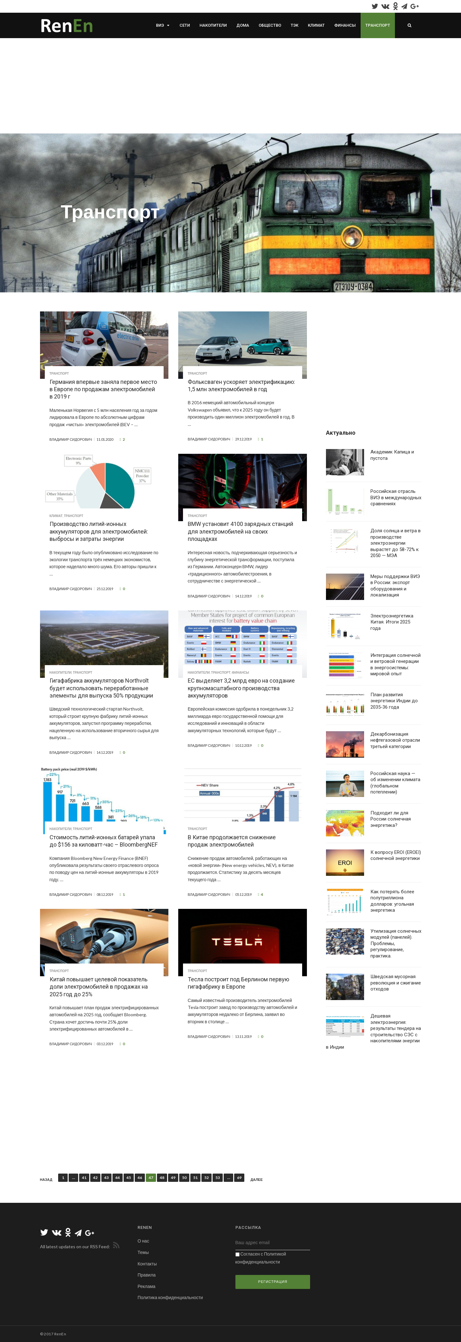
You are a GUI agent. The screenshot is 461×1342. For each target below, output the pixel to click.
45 (128, 1177)
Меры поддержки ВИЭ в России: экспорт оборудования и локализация (395, 586)
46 (140, 1177)
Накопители (213, 25)
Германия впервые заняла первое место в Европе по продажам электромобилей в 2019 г (103, 389)
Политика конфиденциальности (170, 1297)
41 (84, 1177)
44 (117, 1177)
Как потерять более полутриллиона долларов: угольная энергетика (392, 901)
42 (95, 1177)
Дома (242, 25)
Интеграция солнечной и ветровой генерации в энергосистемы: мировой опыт (395, 664)
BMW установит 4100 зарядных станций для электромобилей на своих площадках (240, 531)
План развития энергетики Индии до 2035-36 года (394, 701)
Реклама (146, 1286)
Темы (143, 1252)
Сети (185, 25)
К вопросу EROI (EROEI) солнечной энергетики (395, 855)
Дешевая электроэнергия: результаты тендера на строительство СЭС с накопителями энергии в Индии (373, 1031)
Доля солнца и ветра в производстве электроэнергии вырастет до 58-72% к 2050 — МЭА (395, 543)
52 (206, 1177)
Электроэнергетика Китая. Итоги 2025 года (391, 622)
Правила (147, 1274)
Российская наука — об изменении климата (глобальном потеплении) (395, 783)
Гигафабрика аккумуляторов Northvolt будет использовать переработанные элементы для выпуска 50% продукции (101, 688)
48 (162, 1177)
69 (239, 1177)
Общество (270, 25)
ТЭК (294, 25)
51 (195, 1177)
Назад (46, 1180)
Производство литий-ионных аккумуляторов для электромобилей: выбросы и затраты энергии (99, 531)
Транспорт (377, 25)
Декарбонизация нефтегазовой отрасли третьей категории (395, 740)
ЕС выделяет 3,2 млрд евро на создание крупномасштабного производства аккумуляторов (241, 688)
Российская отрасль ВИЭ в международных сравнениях (395, 497)
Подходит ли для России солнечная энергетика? (390, 819)
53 (217, 1177)
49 (173, 1177)
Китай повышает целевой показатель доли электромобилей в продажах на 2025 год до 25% (99, 987)
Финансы (345, 25)
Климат (316, 25)
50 (184, 1177)
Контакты (147, 1263)
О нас (143, 1240)
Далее (256, 1180)
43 (106, 1177)
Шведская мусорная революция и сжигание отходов (395, 983)
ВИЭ (160, 25)
